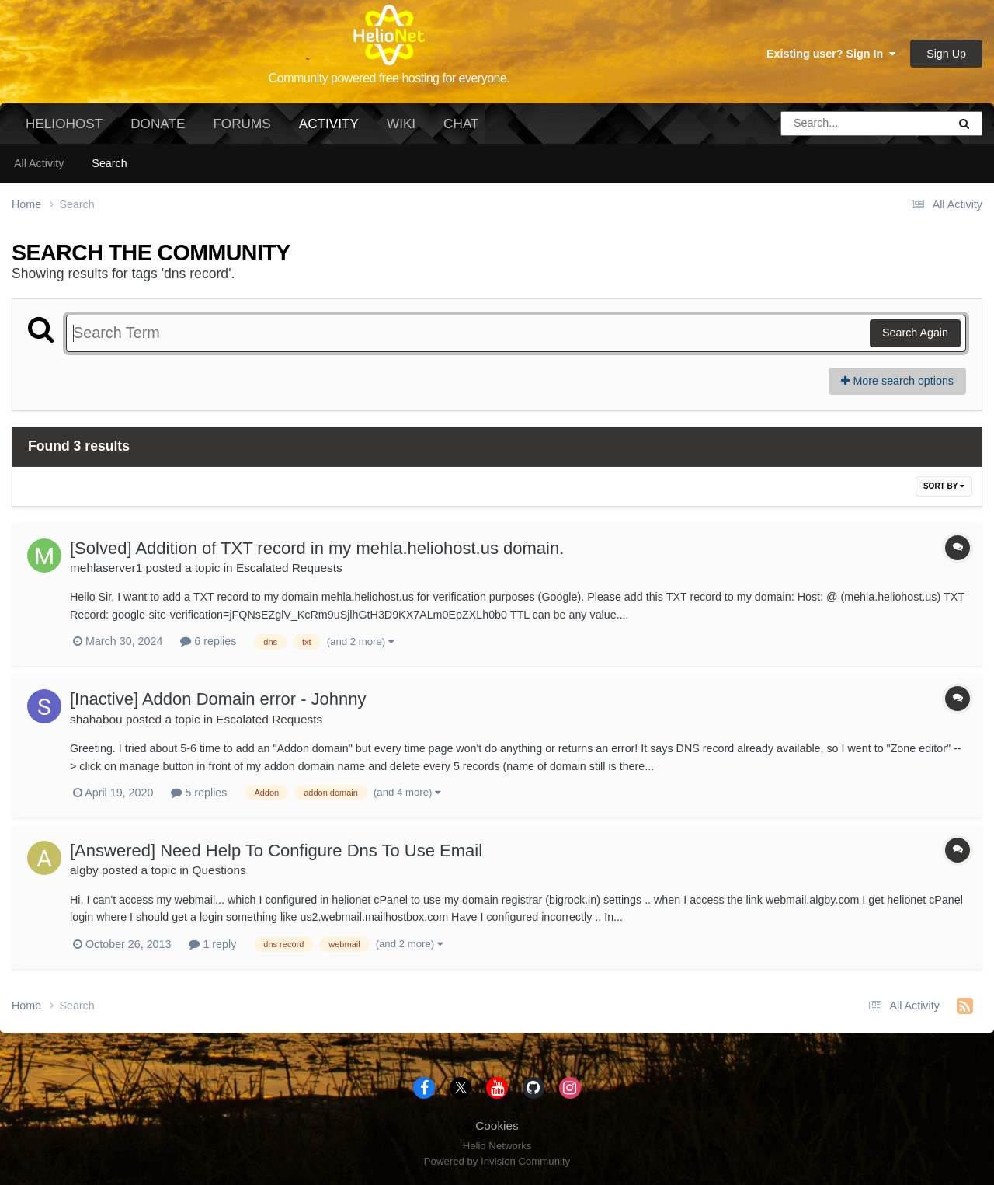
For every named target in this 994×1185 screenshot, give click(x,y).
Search (109, 163)
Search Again (915, 332)
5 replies (199, 792)
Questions (218, 870)
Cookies (497, 1125)
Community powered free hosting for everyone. (389, 78)
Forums (241, 123)
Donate (157, 123)
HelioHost (64, 123)
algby (84, 870)
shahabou (96, 719)
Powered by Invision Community (497, 1161)
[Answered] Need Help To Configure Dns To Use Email (276, 850)
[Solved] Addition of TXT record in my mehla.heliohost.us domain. (317, 548)
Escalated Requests (289, 567)
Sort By (943, 486)
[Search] (820, 123)
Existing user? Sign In (830, 53)
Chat (460, 123)
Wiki (401, 123)
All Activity (39, 163)
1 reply (212, 944)
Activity (329, 130)
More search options (897, 381)
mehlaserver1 (106, 567)
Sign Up (946, 53)
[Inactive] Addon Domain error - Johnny (218, 699)
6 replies (208, 641)
